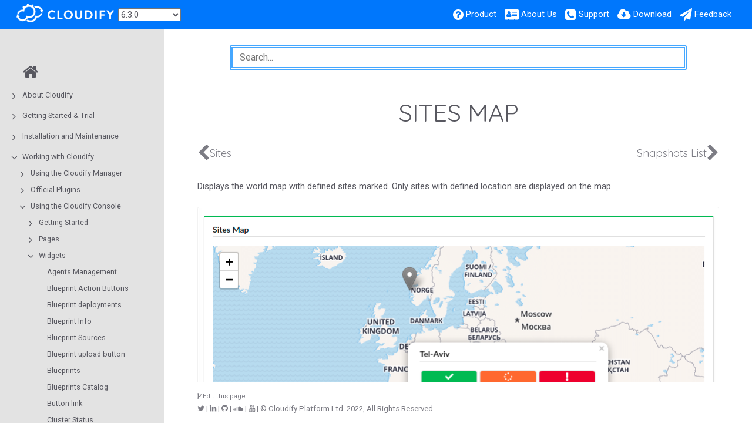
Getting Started (63, 222)
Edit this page (221, 396)
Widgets (52, 255)
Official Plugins (55, 189)
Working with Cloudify (58, 156)
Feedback (712, 14)
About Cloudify (47, 94)
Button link (64, 403)
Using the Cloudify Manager (76, 173)
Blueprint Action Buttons (88, 288)
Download (652, 14)
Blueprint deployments (84, 304)
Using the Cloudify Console (76, 206)
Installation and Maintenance (70, 136)
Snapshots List (672, 153)
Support (594, 14)
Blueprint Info (69, 321)
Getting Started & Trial (58, 115)
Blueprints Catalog (77, 386)
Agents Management (82, 271)
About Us (539, 14)
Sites (220, 153)
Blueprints (63, 370)
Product (481, 14)
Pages (49, 238)
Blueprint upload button (86, 354)
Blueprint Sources (76, 337)
